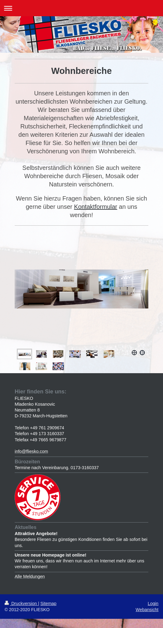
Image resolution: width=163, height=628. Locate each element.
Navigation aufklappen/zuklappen (81, 8)
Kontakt (84, 206)
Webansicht (147, 609)
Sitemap (48, 603)
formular (106, 206)
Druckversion (21, 603)
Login (153, 603)
